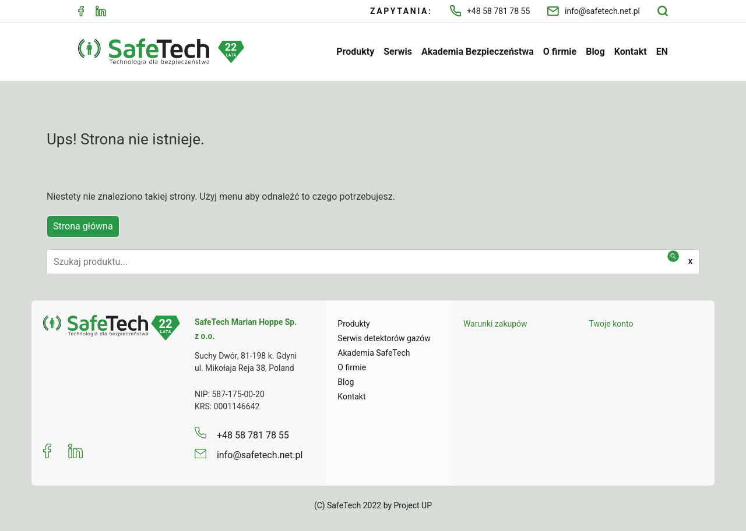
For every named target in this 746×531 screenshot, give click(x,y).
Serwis (397, 51)
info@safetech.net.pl (593, 11)
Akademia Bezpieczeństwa (477, 51)
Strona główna (83, 226)
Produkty (355, 51)
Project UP (413, 505)
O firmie (559, 51)
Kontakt (630, 51)
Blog (595, 51)
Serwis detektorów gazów (383, 338)
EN (662, 51)
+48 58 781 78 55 (490, 10)
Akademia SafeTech (373, 352)
